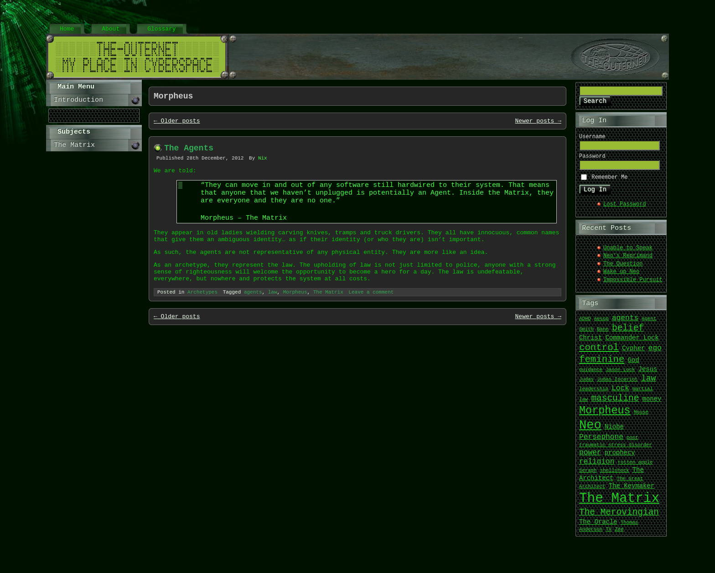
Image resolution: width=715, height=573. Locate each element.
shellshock (614, 475)
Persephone (601, 441)
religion (596, 466)
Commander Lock (631, 342)
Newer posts (538, 123)
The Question (622, 268)
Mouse (641, 416)
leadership (593, 393)
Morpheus (295, 315)
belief (628, 332)
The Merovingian (619, 516)
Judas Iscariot (617, 384)
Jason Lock (620, 374)
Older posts (177, 123)
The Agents (188, 152)
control (599, 351)
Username (592, 138)
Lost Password (624, 208)
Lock (620, 392)
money (652, 403)
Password (592, 159)
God (633, 364)
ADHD (585, 323)
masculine (615, 402)
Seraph (587, 475)
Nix (262, 163)
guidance (590, 374)
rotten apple (635, 467)
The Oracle (598, 526)
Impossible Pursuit (633, 284)
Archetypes (202, 315)
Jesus (648, 373)
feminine (601, 363)
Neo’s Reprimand (628, 260)
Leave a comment (371, 315)
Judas (586, 384)
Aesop (601, 323)
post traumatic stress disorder (615, 445)
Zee (619, 534)
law (272, 315)
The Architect (611, 478)
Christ (590, 342)
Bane (603, 333)
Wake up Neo (621, 276)
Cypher (633, 352)
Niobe (614, 431)
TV (608, 534)
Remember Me (609, 181)
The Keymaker (631, 490)
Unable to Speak (628, 252)
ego (655, 352)
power (590, 457)
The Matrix (328, 315)
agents (253, 315)
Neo (590, 429)
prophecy (620, 457)
